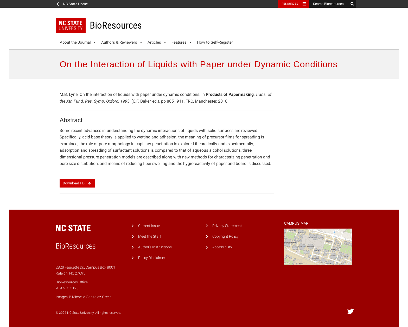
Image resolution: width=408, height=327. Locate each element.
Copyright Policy (225, 236)
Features (179, 42)
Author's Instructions (155, 247)
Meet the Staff (149, 236)
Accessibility (222, 247)
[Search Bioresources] (328, 4)
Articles (154, 42)
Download (77, 183)
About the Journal (75, 42)
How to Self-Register (215, 42)
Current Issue (149, 226)
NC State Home (75, 4)
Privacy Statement (227, 226)
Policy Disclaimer (151, 258)
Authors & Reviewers (119, 42)
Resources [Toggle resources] (290, 3)
